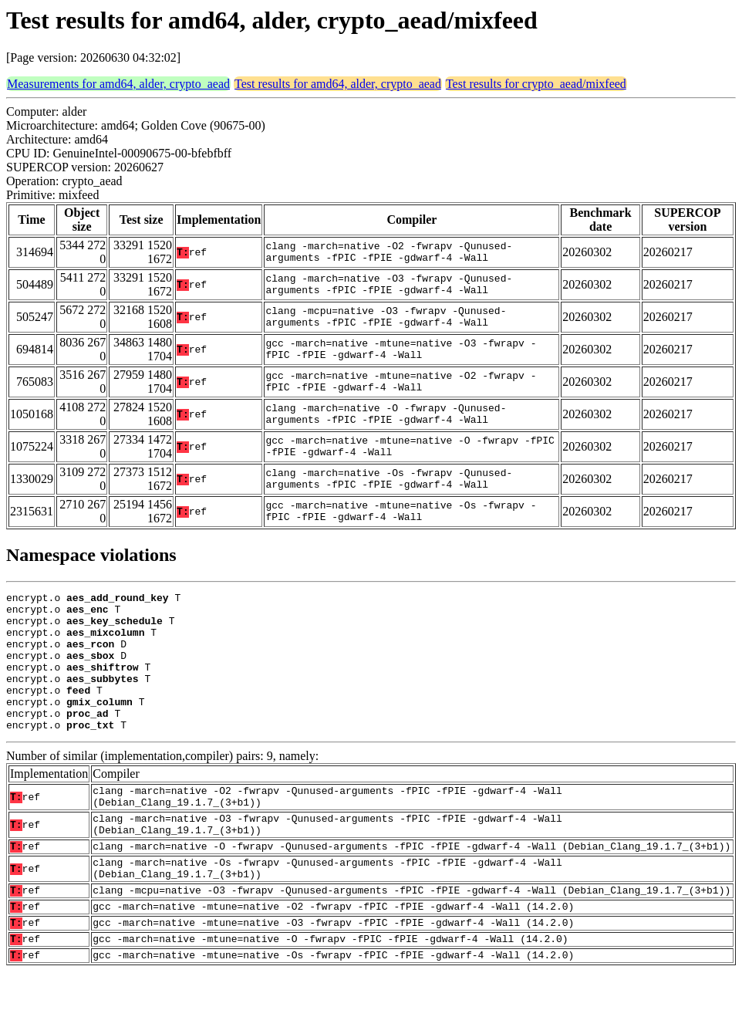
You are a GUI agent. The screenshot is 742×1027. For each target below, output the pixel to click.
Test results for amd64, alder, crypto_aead (337, 83)
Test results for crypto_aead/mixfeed (536, 83)
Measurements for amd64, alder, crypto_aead (118, 83)
